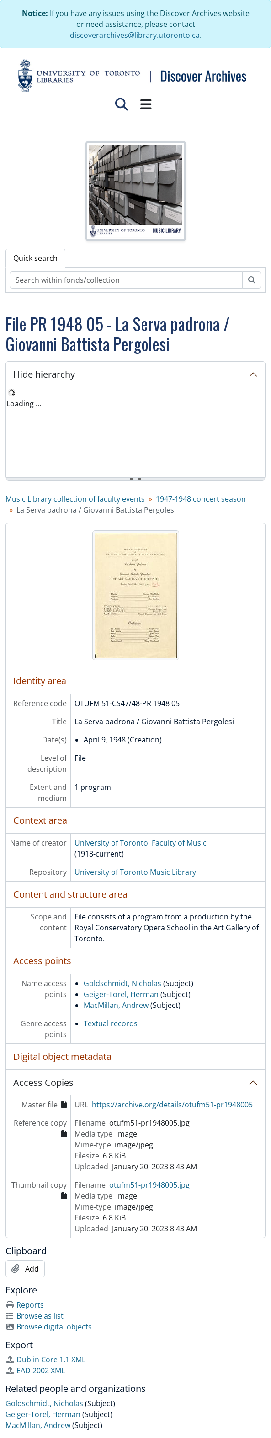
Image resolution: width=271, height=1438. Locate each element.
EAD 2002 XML (35, 1370)
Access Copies (43, 1082)
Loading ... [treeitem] (23, 404)
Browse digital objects (48, 1327)
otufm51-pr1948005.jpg (149, 1185)
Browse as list (34, 1316)
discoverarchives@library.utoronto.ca (135, 35)
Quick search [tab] (35, 258)
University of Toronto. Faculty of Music (140, 843)
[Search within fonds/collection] (126, 280)
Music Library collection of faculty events (75, 499)
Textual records (111, 1023)
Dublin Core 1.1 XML (45, 1360)
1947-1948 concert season (201, 499)
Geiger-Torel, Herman (121, 994)
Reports (24, 1305)
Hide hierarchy (44, 374)
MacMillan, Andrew (116, 1005)
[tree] (135, 432)
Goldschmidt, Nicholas (122, 983)
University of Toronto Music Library (135, 872)
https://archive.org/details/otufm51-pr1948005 (172, 1105)
